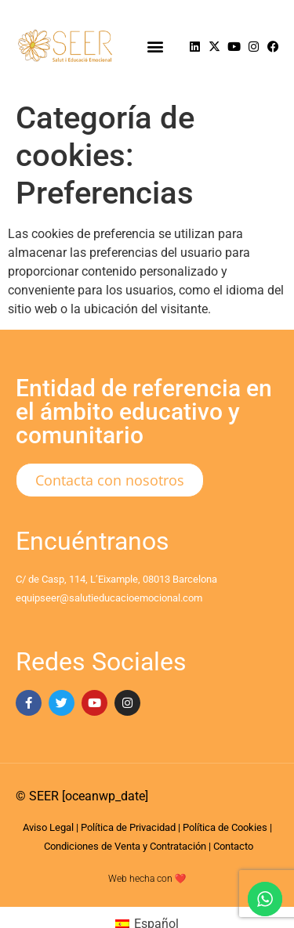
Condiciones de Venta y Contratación (125, 846)
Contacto (233, 846)
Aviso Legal (48, 827)
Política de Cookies (225, 827)
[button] (155, 47)
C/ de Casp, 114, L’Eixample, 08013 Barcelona (116, 579)
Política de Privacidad (128, 827)
